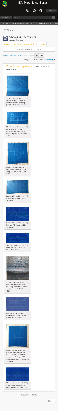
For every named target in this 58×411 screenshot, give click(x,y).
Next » (50, 401)
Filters (8, 30)
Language (34, 11)
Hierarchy (22, 55)
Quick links (40, 11)
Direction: (40, 59)
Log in (50, 11)
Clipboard (27, 11)
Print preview (9, 55)
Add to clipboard (27, 98)
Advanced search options (29, 49)
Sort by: (26, 59)
